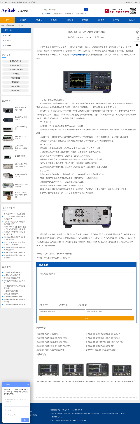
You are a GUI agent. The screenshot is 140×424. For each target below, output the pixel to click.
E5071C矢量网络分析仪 (20, 109)
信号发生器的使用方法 (12, 278)
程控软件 (69, 20)
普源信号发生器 (15, 61)
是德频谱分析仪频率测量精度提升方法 (50, 350)
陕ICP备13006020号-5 (75, 410)
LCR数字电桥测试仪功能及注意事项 (14, 287)
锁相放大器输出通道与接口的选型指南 (14, 256)
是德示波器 (58, 14)
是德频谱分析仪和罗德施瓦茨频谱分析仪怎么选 (103, 334)
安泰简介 (23, 20)
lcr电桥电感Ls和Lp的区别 (13, 272)
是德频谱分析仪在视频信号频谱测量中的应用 (52, 338)
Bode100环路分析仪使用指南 (14, 252)
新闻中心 (116, 20)
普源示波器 (69, 14)
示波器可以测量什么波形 (13, 297)
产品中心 (38, 20)
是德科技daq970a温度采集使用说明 (14, 300)
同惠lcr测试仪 (81, 14)
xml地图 (137, 2)
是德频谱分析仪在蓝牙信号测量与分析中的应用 (103, 338)
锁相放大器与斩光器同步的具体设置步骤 (14, 233)
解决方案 (85, 20)
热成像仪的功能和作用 (12, 275)
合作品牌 (54, 20)
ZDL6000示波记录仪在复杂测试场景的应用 (14, 238)
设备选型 (43, 305)
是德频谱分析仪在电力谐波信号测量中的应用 (52, 342)
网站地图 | (129, 2)
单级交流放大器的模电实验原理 (14, 282)
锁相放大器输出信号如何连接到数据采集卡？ (14, 248)
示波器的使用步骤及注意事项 (14, 304)
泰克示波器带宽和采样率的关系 (57, 258)
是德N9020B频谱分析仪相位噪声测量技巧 (101, 350)
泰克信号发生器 (15, 65)
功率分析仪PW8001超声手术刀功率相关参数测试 (14, 243)
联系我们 (132, 20)
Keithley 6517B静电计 (20, 137)
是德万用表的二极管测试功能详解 (58, 254)
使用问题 (82, 305)
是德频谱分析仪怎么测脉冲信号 (47, 334)
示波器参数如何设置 (11, 291)
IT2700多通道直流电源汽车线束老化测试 (14, 218)
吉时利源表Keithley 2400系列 (21, 148)
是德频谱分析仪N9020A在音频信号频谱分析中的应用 (105, 342)
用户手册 (63, 305)
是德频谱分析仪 (78, 55)
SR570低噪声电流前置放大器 (21, 165)
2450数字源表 (20, 156)
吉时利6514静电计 (21, 128)
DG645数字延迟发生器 (21, 175)
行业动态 (8, 46)
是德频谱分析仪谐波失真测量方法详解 (100, 346)
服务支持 (101, 20)
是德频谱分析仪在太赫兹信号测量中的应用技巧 (53, 346)
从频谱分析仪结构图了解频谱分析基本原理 (14, 223)
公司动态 (8, 35)
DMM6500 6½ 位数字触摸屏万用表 (21, 194)
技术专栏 (20, 25)
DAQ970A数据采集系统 (21, 118)
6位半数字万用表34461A (21, 185)
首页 (7, 20)
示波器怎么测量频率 (11, 294)
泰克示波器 (15, 86)
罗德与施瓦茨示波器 (15, 69)
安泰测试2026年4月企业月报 (14, 214)
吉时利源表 (15, 74)
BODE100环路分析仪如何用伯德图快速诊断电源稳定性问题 (15, 228)
